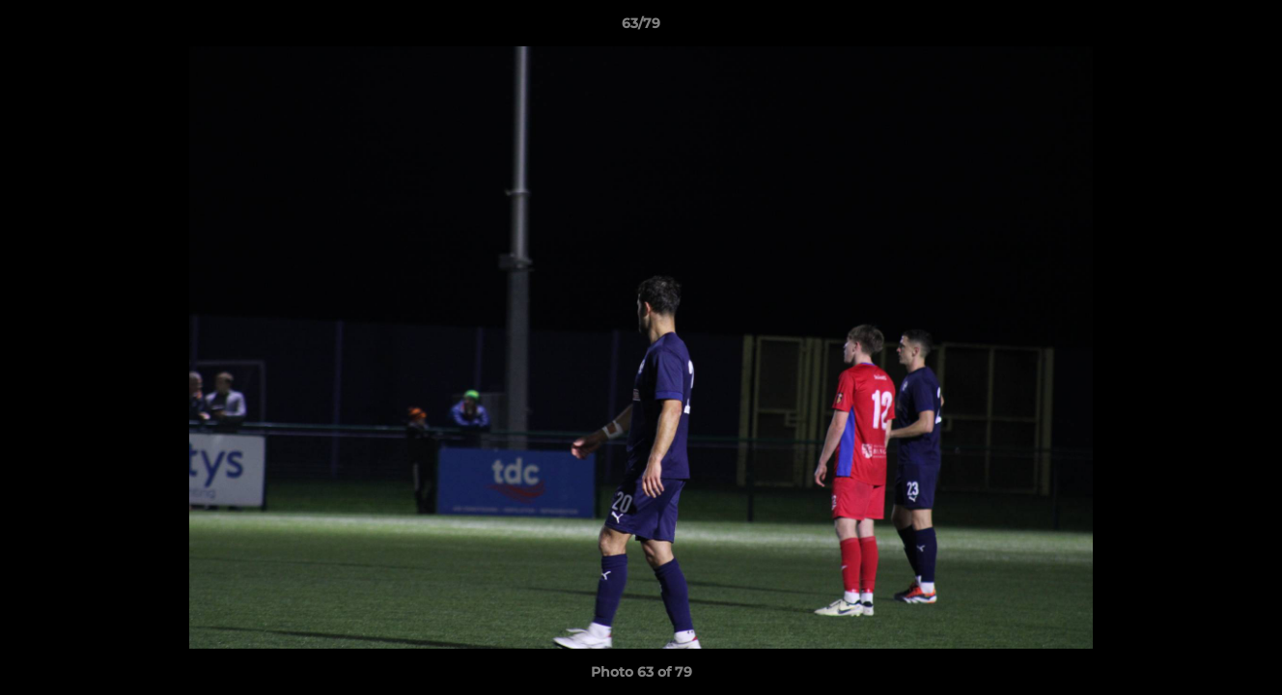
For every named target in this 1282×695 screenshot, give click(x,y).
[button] (1247, 28)
